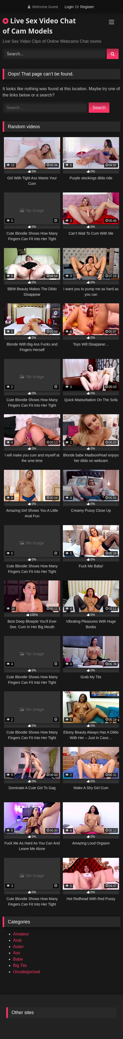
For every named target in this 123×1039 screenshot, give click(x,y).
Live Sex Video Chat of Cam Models (39, 26)
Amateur (21, 934)
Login (69, 7)
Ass (16, 953)
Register (87, 7)
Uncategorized (26, 972)
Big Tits (20, 965)
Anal (17, 940)
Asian (18, 946)
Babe (18, 959)
